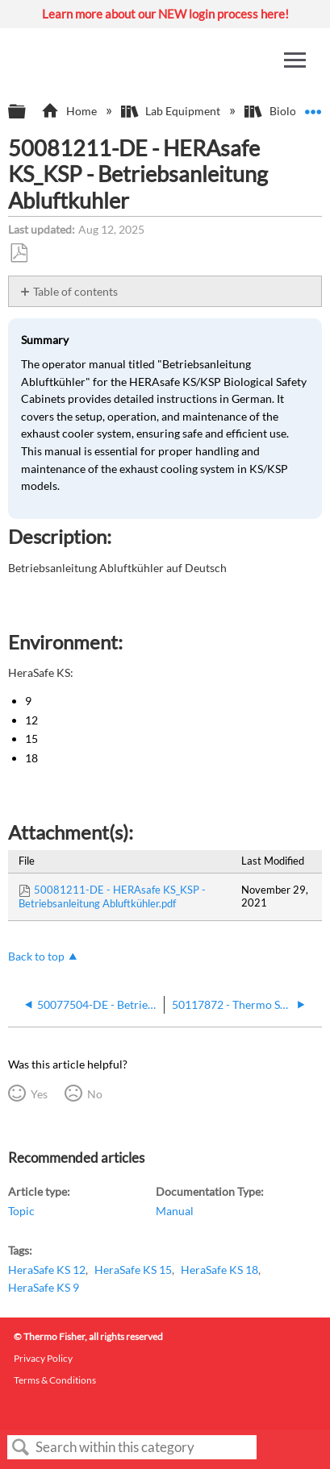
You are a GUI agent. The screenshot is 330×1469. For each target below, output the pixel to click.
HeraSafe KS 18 (219, 1269)
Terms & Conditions (55, 1380)
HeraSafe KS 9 (43, 1287)
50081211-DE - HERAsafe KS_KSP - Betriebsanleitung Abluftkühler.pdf (112, 896)
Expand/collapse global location (313, 107)
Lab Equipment (172, 111)
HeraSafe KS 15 (133, 1269)
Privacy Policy (43, 1358)
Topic (21, 1211)
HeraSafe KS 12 (47, 1269)
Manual (175, 1211)
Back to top (36, 956)
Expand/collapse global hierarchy (27, 112)
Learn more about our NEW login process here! (165, 13)
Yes (39, 1094)
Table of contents (75, 291)
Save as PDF (18, 253)
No (94, 1094)
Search (21, 1447)
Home (69, 111)
